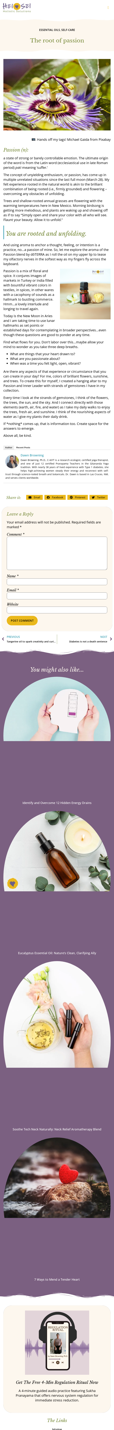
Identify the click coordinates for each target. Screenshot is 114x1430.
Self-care (68, 30)
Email (13, 590)
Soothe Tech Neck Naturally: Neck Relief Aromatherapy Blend (57, 1129)
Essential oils (49, 30)
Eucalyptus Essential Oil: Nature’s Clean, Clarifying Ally (57, 953)
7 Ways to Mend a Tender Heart (57, 1279)
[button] (108, 7)
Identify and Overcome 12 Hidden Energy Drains (57, 803)
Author (8, 447)
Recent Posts (23, 447)
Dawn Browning (32, 455)
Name (13, 576)
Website (12, 604)
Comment (15, 534)
